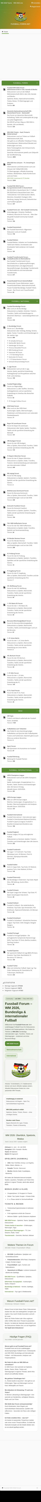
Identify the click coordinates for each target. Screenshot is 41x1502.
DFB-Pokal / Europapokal (13, 1281)
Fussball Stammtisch (14, 227)
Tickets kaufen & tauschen (14, 1225)
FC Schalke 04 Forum (16, 341)
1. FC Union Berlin (13, 638)
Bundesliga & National (12, 1286)
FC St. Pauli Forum (13, 691)
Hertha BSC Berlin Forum (17, 343)
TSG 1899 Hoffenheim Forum (17, 523)
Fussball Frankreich (13, 849)
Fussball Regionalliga (14, 384)
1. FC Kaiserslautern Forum (18, 359)
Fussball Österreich (13, 877)
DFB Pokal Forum (13, 406)
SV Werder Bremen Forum (16, 538)
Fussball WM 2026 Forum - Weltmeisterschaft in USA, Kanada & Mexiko (22, 88)
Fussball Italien (12, 865)
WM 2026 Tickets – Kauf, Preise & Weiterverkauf (18, 133)
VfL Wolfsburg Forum (14, 586)
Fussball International (14, 815)
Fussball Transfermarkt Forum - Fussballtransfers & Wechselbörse (18, 258)
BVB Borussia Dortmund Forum (18, 491)
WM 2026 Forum (12, 1043)
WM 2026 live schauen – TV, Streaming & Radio (21, 163)
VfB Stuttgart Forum (14, 441)
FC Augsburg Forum (14, 571)
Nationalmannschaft (14, 1049)
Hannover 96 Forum (15, 352)
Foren (6, 32)
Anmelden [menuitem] (36, 3)
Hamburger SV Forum (16, 345)
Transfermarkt (9, 1235)
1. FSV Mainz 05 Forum (15, 603)
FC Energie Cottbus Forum (17, 401)
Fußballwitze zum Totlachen (16, 729)
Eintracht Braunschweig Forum (19, 362)
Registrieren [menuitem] (36, 7)
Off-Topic (10, 716)
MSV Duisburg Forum (16, 350)
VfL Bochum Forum (13, 656)
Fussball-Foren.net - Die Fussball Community (22, 210)
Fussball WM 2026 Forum (12, 1488)
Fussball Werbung (13, 757)
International (11, 1056)
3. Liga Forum (11, 367)
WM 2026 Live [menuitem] (18, 3)
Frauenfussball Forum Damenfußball (19, 281)
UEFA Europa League (14, 797)
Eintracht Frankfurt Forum (16, 506)
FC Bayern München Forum (16, 456)
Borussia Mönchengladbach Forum (19, 621)
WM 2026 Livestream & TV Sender (18, 178)
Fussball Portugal (13, 933)
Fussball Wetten (12, 240)
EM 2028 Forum (10, 1276)
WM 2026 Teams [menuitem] (6, 3)
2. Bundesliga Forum (14, 326)
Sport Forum (11, 746)
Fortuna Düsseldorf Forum (17, 348)
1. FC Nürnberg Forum (16, 355)
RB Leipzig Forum (13, 473)
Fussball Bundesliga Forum (16, 306)
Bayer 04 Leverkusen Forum (16, 423)
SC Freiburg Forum (13, 554)
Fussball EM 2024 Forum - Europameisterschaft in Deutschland (19, 187)
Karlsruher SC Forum (16, 357)
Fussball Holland (12, 903)
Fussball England (13, 832)
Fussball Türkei (12, 966)
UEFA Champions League (15, 775)
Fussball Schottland (14, 918)
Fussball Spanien (13, 951)
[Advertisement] (20, 56)
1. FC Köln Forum (13, 673)
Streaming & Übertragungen (14, 1230)
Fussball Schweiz (13, 890)
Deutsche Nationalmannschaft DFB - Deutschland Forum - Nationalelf (19, 112)
